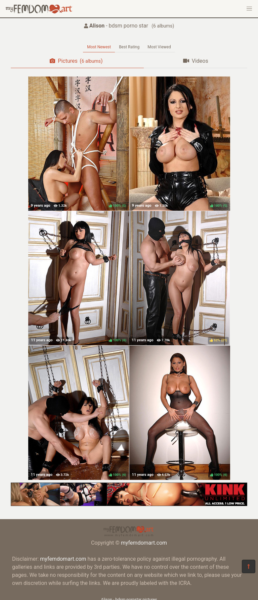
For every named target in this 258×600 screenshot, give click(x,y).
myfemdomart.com (144, 543)
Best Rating (129, 47)
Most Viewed (159, 47)
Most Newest (99, 47)
